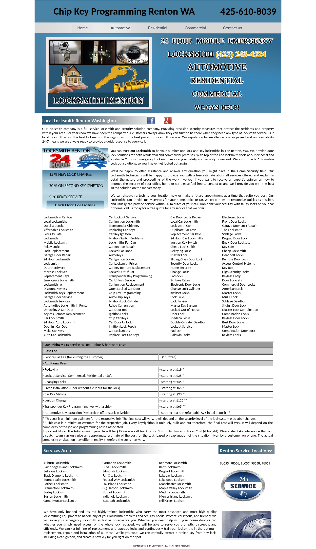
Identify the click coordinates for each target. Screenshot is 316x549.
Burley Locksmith (55, 492)
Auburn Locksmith (56, 463)
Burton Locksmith (55, 496)
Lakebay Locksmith (172, 475)
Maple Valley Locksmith (175, 488)
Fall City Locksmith (115, 475)
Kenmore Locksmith (173, 463)
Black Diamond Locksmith (61, 475)
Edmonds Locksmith (116, 471)
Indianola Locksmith (116, 496)
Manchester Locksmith (175, 484)
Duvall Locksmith (114, 467)
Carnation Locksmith (116, 463)
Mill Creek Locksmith (173, 501)
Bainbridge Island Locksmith (62, 467)
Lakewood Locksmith (173, 480)
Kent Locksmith (169, 467)
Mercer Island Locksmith (176, 496)
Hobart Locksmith (114, 492)
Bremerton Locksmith (58, 488)
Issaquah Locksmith (116, 501)
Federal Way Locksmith (118, 480)
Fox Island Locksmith (116, 484)
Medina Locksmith (172, 492)
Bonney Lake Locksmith (59, 480)
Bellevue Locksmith (56, 471)
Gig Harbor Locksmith (117, 488)
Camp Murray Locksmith (60, 501)
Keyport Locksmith (172, 471)
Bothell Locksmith (55, 484)
